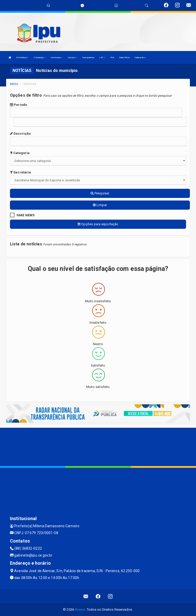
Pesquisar (100, 193)
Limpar (100, 205)
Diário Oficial (124, 57)
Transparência (88, 57)
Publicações (140, 57)
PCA (112, 57)
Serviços (72, 57)
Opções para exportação (98, 224)
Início (14, 84)
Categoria (20, 153)
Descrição (20, 133)
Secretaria (20, 172)
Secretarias (57, 57)
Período (18, 105)
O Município (40, 57)
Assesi (80, 609)
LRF (102, 57)
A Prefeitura (22, 57)
